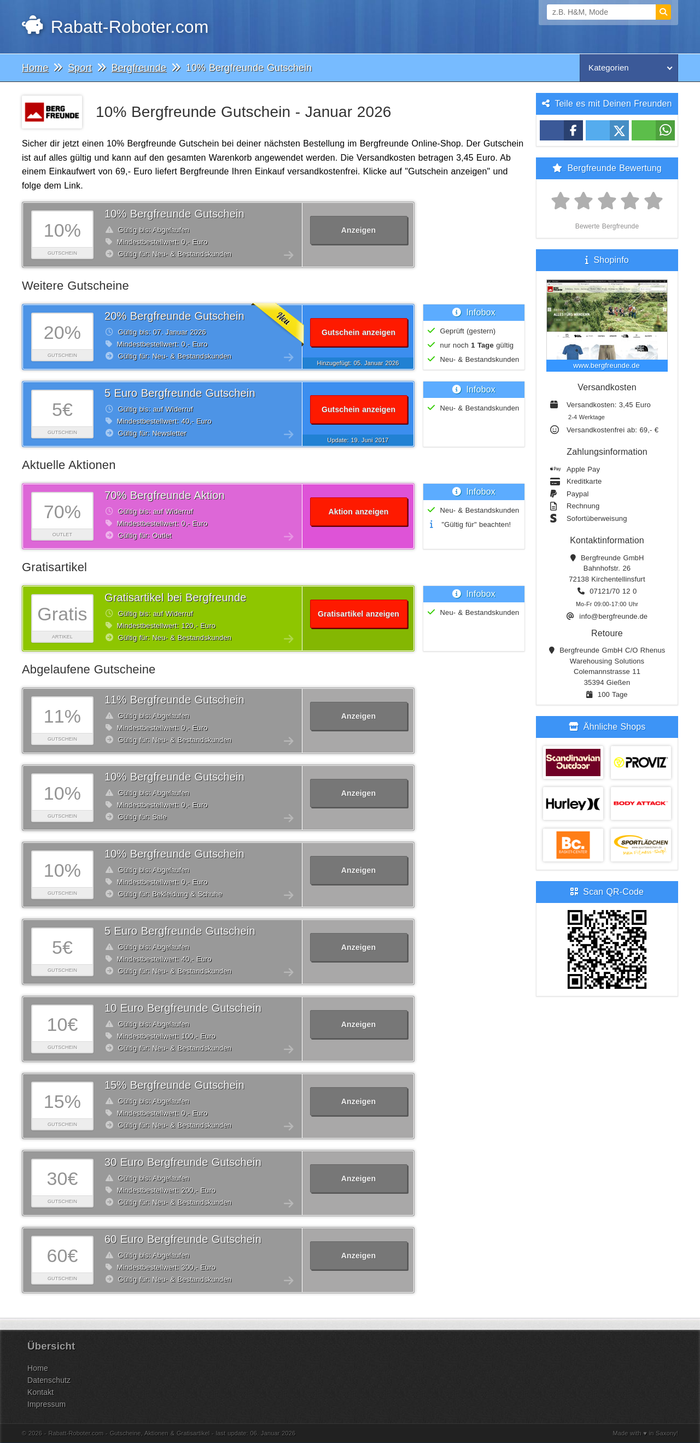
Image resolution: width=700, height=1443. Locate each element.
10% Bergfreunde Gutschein (174, 214)
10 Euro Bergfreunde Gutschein (182, 1008)
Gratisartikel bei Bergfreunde (175, 597)
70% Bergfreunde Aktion (164, 495)
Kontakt (40, 1392)
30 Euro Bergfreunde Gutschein (182, 1162)
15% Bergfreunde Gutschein (174, 1085)
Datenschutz (49, 1380)
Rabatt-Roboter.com (115, 27)
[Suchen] (663, 12)
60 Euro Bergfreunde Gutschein (182, 1239)
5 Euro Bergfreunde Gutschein (179, 393)
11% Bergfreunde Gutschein (174, 700)
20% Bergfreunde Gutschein (174, 316)
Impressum (46, 1404)
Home (37, 1368)
